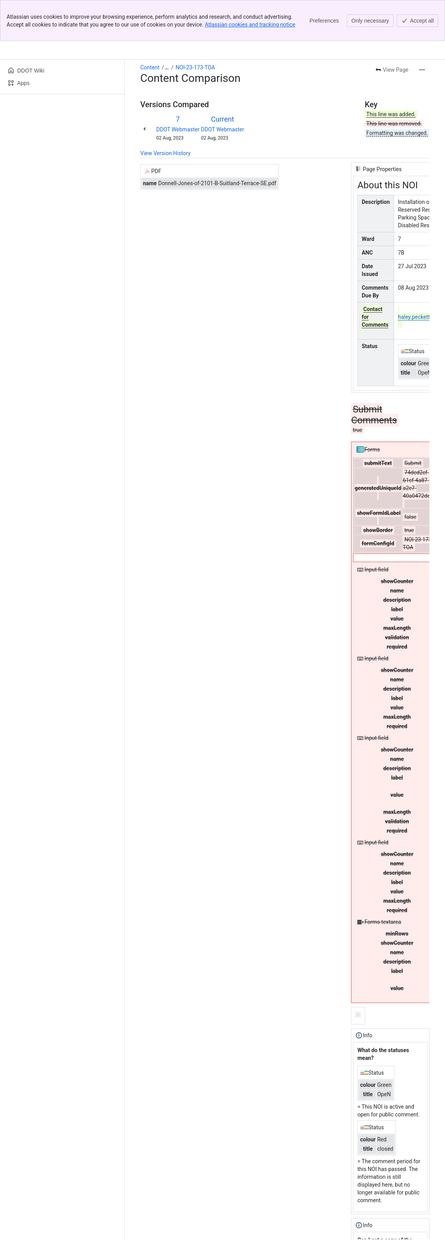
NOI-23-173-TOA (195, 26)
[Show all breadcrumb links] (167, 26)
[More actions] (422, 29)
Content (149, 26)
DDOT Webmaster (178, 88)
